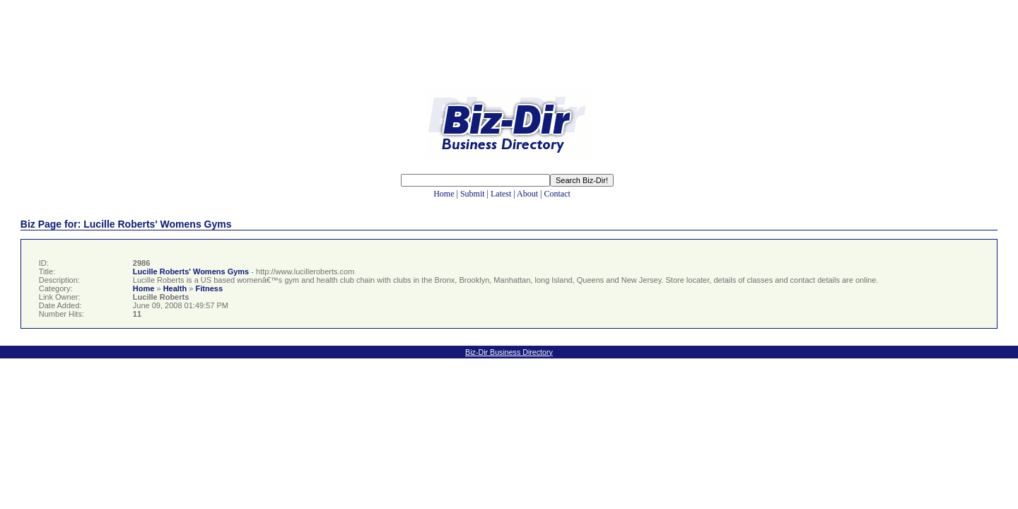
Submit (472, 194)
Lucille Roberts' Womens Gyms (191, 271)
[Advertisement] (509, 55)
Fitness (209, 288)
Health (175, 288)
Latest (501, 194)
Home (443, 194)
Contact (557, 194)
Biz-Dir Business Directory (509, 352)
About (527, 194)
